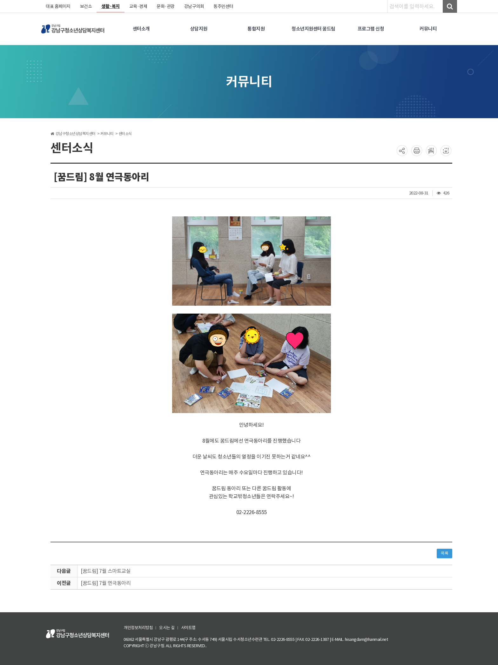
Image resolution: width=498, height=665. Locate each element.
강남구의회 (194, 6)
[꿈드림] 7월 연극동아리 (106, 583)
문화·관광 (166, 6)
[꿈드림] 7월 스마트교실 (106, 571)
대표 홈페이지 (58, 6)
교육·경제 (138, 6)
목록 (444, 553)
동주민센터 (223, 6)
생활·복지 (110, 6)
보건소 (86, 6)
